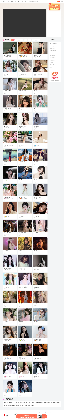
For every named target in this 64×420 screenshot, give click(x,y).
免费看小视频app (52, 48)
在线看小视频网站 (52, 60)
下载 (22, 1)
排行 (15, 1)
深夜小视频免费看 (52, 55)
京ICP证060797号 (27, 412)
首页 (8, 2)
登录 (58, 1)
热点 (5, 3)
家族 (25, 2)
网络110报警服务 (23, 415)
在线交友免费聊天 (52, 64)
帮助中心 (15, 417)
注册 (62, 1)
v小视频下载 (51, 62)
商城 (19, 2)
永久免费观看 (52, 46)
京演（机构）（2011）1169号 (52, 412)
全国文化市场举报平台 (34, 415)
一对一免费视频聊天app (53, 43)
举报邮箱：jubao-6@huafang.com (42, 415)
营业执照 (22, 412)
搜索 (37, 1)
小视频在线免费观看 (53, 50)
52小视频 (51, 53)
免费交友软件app (52, 57)
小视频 (12, 2)
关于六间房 (15, 413)
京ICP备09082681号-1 (34, 412)
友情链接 (15, 414)
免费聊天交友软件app (53, 67)
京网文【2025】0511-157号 (42, 412)
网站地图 (15, 415)
